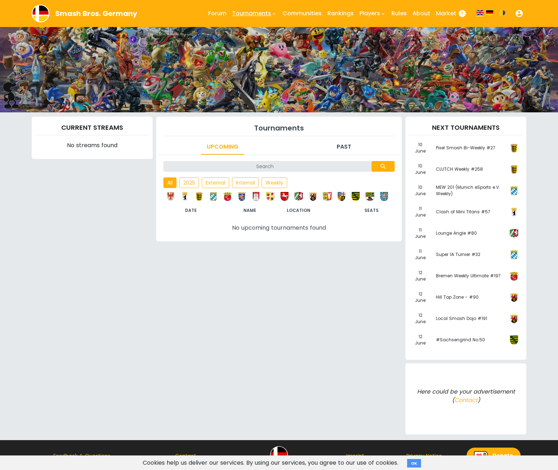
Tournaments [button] (254, 13)
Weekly (274, 182)
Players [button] (372, 13)
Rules (399, 13)
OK (414, 463)
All (170, 182)
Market (451, 13)
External (215, 182)
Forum (217, 13)
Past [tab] (344, 147)
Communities (302, 13)
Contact (466, 400)
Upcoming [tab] (222, 147)
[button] (519, 13)
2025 (189, 182)
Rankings (340, 13)
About (421, 13)
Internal (245, 182)
